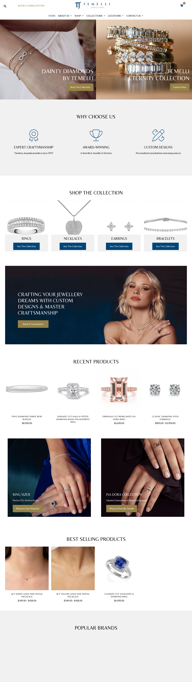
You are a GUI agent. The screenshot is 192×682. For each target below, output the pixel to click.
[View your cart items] (181, 6)
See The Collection (26, 244)
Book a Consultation (31, 5)
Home (52, 15)
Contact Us (135, 15)
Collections (95, 15)
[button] (80, 87)
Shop (79, 15)
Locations (116, 15)
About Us (65, 15)
